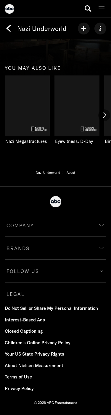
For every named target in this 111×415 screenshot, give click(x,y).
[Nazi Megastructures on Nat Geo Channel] (27, 109)
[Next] (104, 115)
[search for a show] (88, 9)
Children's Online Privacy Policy (37, 342)
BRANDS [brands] (18, 248)
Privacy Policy (19, 388)
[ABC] (9, 9)
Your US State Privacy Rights (34, 354)
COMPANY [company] (20, 225)
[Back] (8, 28)
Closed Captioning (24, 331)
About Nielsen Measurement (34, 365)
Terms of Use (18, 377)
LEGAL (16, 294)
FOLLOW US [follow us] (23, 271)
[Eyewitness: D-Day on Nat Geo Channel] (76, 109)
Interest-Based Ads (25, 320)
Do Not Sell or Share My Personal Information (51, 308)
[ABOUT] (100, 28)
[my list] (84, 28)
